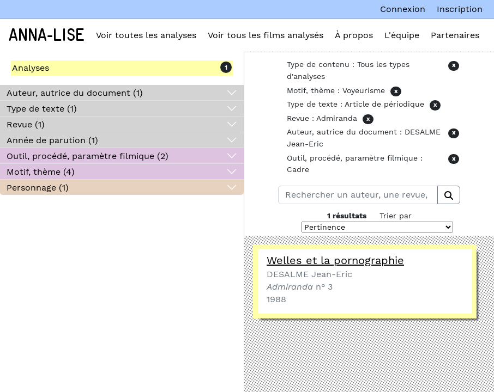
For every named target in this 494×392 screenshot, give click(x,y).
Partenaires (455, 35)
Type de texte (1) (42, 108)
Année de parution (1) (52, 140)
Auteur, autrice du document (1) (75, 93)
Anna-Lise (47, 35)
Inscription (460, 9)
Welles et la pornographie (335, 260)
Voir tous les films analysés (265, 35)
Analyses (30, 68)
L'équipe (401, 35)
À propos (354, 35)
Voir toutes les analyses (146, 35)
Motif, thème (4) (41, 172)
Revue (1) (26, 124)
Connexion (402, 9)
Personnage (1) (38, 187)
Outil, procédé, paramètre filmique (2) (87, 156)
